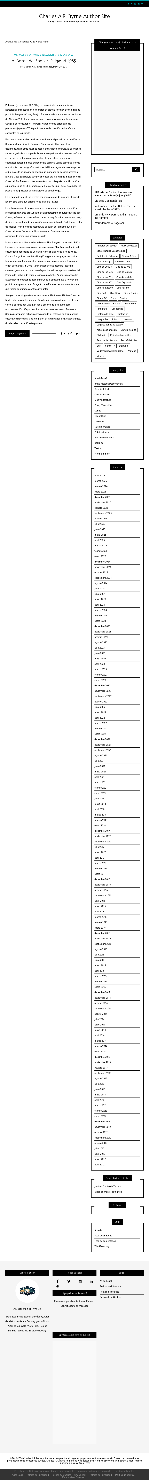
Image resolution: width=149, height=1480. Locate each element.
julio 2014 (99, 1019)
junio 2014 (99, 1024)
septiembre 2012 (102, 1137)
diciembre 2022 (102, 685)
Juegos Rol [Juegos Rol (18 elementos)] (102, 319)
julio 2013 (99, 1084)
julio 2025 (99, 524)
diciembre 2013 (102, 1057)
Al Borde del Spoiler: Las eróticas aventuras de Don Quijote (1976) (113, 194)
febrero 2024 (101, 615)
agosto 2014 (100, 1014)
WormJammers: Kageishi (109, 223)
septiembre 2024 (103, 577)
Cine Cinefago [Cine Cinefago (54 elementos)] (104, 261)
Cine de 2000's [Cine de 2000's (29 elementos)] (104, 266)
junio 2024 (99, 594)
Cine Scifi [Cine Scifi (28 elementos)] (101, 293)
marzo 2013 (100, 1105)
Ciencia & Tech (102, 389)
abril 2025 (99, 540)
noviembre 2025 (102, 502)
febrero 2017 (100, 868)
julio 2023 (99, 647)
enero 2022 (100, 734)
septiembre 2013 (102, 1073)
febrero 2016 (100, 922)
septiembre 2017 (102, 841)
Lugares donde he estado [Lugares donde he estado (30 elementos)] (110, 324)
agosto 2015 (100, 949)
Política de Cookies (61, 1475)
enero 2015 (100, 987)
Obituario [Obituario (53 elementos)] (101, 335)
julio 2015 (99, 954)
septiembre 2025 (103, 513)
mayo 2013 (100, 1094)
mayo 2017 (100, 852)
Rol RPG (98, 443)
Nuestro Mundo (102, 426)
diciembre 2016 (102, 879)
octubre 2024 (101, 572)
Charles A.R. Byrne (33, 66)
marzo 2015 (100, 976)
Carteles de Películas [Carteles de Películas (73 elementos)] (107, 256)
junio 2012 (99, 1153)
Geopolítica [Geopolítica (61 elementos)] (117, 308)
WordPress (84, 1463)
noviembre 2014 (102, 997)
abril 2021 (99, 777)
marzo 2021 (100, 782)
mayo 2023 (100, 658)
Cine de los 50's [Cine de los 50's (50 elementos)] (105, 272)
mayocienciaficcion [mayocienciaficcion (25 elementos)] (107, 330)
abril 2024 (99, 604)
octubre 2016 (101, 890)
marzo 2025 (100, 545)
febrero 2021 (100, 787)
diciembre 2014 (102, 992)
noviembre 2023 (102, 631)
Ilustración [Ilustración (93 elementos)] (122, 314)
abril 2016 (99, 911)
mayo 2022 (100, 712)
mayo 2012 (100, 1159)
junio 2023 (99, 653)
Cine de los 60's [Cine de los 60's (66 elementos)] (124, 272)
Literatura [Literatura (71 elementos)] (127, 319)
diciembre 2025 (102, 497)
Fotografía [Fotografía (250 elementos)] (102, 308)
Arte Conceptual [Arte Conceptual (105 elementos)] (129, 245)
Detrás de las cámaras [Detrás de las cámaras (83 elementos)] (108, 303)
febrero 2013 (100, 1110)
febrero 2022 (101, 728)
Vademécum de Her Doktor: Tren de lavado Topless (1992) (115, 208)
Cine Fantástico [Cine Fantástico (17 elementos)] (105, 287)
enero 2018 (100, 825)
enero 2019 (100, 793)
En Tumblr (118, 1205)
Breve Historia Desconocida (108, 383)
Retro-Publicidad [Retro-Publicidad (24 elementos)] (129, 340)
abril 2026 (99, 475)
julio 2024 (99, 588)
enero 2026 (100, 491)
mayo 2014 (100, 1030)
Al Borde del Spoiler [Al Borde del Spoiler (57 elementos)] (107, 245)
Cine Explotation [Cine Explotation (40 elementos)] (125, 282)
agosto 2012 (100, 1143)
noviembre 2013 (102, 1062)
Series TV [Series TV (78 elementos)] (110, 345)
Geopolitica (100, 416)
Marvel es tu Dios (113, 1191)
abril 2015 (99, 970)
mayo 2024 (100, 599)
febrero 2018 (100, 820)
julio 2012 (99, 1148)
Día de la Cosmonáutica (108, 200)
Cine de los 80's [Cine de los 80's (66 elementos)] (124, 277)
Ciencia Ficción (23, 55)
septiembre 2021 (102, 750)
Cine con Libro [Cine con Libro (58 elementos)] (122, 261)
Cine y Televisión (44, 55)
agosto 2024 (100, 583)
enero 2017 (99, 874)
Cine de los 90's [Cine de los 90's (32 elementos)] (105, 282)
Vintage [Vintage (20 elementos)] (132, 351)
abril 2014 (99, 1035)
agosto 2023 (100, 642)
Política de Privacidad (111, 1286)
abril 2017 (99, 857)
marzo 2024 (100, 610)
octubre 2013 (101, 1067)
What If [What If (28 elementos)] (100, 356)
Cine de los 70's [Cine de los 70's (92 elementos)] (104, 277)
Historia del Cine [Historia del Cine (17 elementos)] (105, 314)
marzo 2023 (100, 669)
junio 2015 (99, 960)
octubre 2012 (101, 1132)
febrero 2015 (100, 981)
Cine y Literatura (102, 400)
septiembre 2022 (103, 696)
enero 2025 (100, 556)
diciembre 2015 (102, 933)
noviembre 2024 (102, 567)
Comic (97, 410)
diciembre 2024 (102, 561)
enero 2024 (100, 621)
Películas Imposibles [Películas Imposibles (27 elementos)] (120, 335)
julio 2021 (99, 760)
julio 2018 (99, 798)
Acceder (98, 1230)
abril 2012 (99, 1164)
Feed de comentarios (105, 1241)
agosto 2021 (100, 755)
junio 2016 (99, 900)
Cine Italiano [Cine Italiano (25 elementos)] (123, 287)
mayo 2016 (100, 906)
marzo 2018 (100, 814)
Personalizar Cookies (110, 1297)
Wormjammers (102, 453)
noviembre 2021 (102, 744)
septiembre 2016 (102, 895)
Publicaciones (65, 55)
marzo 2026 (100, 481)
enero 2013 (100, 1116)
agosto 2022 (100, 701)
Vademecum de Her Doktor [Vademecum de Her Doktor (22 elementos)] (110, 351)
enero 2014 (100, 1051)
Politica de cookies (109, 1291)
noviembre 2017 (102, 836)
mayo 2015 (100, 965)
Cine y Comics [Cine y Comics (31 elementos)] (131, 293)
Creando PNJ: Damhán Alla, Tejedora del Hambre (115, 216)
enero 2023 (100, 680)
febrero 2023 (101, 674)
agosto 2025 (100, 518)
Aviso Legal (106, 1281)
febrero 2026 (101, 486)
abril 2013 (99, 1100)
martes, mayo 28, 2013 (56, 66)
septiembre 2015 (102, 944)
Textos (97, 448)
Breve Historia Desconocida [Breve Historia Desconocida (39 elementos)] (111, 251)
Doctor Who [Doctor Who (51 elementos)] (130, 303)
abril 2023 (99, 664)
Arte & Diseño (101, 378)
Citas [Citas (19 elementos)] (113, 298)
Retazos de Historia (104, 437)
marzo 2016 (100, 917)
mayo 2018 (100, 804)
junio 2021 (99, 766)
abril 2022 (99, 717)
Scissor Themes (133, 1460)
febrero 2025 (101, 551)
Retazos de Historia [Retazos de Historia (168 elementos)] (107, 340)
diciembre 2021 (102, 739)
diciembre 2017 (102, 830)
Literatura (99, 421)
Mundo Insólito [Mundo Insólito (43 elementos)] (128, 330)
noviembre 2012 (102, 1127)
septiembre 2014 (102, 1008)
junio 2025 (99, 529)
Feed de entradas (103, 1235)
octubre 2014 (101, 1003)
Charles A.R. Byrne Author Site (74, 16)
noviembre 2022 (102, 691)
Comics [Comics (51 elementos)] (123, 298)
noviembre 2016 (102, 884)
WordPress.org (101, 1246)
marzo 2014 (100, 1040)
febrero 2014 (100, 1046)
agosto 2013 (100, 1078)
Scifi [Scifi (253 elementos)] (99, 345)
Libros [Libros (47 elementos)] (115, 319)
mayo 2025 (100, 534)
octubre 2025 (101, 507)
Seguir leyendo (17, 333)
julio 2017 (99, 847)
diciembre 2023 (102, 626)
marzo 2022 (100, 723)
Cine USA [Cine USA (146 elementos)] (115, 293)
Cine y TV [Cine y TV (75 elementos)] (102, 298)
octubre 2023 (101, 637)
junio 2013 (99, 1089)
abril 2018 (99, 809)
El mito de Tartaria (112, 1186)
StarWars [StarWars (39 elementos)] (123, 345)
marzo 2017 (100, 863)
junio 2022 (99, 707)
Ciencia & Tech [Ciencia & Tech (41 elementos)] (129, 256)
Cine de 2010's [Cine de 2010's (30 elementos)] (123, 266)
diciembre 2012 (102, 1121)
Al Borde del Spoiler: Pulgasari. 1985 (44, 60)
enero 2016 (100, 927)
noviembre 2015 (102, 938)
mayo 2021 (100, 771)
